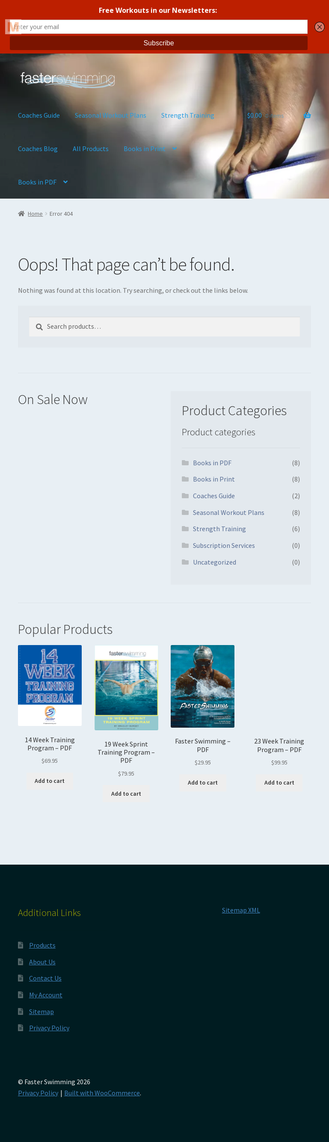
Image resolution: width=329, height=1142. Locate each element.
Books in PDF (37, 182)
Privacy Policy (49, 1027)
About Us (42, 962)
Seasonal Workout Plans (110, 115)
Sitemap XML (241, 910)
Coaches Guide (39, 115)
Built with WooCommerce (102, 1092)
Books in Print (145, 148)
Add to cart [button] (50, 781)
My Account (45, 994)
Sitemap (41, 1011)
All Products (91, 148)
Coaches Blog (38, 148)
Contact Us (45, 978)
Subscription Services (224, 545)
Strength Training (187, 115)
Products (42, 945)
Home (35, 213)
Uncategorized (214, 562)
